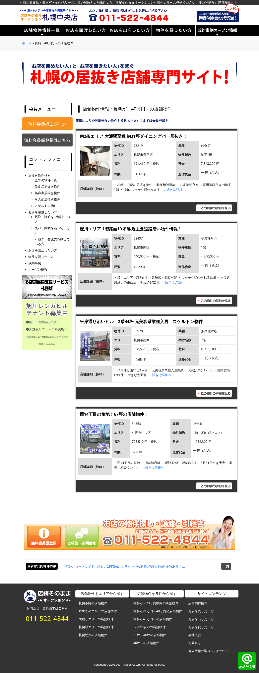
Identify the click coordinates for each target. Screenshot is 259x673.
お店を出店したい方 (42, 250)
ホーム (27, 43)
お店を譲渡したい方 (42, 212)
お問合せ (194, 643)
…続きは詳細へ (175, 189)
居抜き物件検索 (39, 175)
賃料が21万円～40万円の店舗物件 (157, 611)
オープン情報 (37, 269)
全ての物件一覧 (46, 180)
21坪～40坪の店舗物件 (149, 635)
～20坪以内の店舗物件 (149, 627)
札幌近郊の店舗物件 (93, 635)
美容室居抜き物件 (47, 193)
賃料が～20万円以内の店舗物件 (155, 603)
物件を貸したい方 (41, 256)
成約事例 (34, 263)
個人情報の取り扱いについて (209, 651)
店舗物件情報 (197, 603)
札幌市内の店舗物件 (93, 603)
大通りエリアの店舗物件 (96, 619)
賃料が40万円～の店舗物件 (152, 619)
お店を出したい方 (201, 619)
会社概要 (194, 635)
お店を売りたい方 (201, 611)
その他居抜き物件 (47, 199)
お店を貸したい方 (201, 627)
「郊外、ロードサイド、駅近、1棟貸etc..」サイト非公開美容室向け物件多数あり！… (123, 566)
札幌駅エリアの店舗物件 (96, 627)
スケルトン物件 (46, 205)
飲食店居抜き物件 (47, 186)
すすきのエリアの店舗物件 (98, 611)
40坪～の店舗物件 (146, 643)
